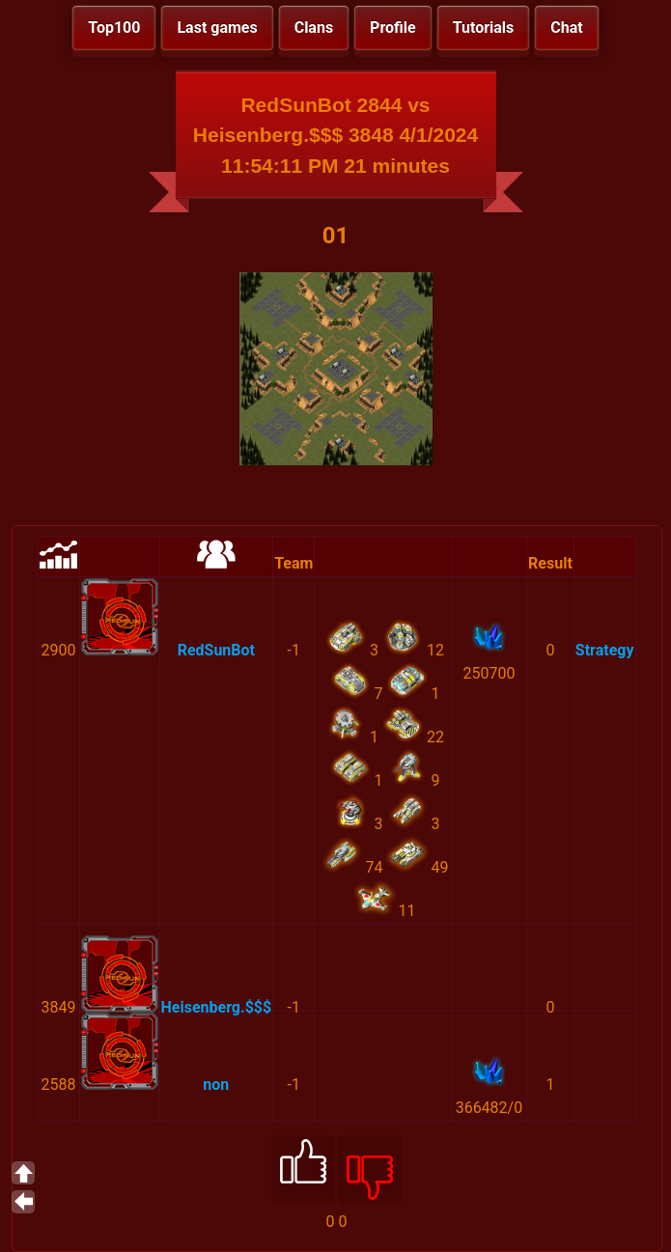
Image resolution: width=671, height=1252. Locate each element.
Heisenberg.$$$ (216, 1007)
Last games (217, 27)
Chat (566, 27)
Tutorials (484, 27)
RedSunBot (216, 650)
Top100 (114, 27)
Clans (313, 27)
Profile (393, 27)
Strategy (604, 650)
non (216, 1084)
